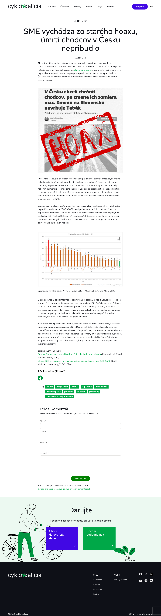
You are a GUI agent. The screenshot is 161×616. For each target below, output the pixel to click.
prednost (68, 391)
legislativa (87, 386)
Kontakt (110, 6)
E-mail (43, 431)
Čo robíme (64, 6)
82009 (50, 386)
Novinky (77, 6)
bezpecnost (62, 386)
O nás (95, 575)
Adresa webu (45, 442)
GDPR (117, 575)
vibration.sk (147, 614)
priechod (81, 391)
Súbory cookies (120, 579)
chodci (75, 386)
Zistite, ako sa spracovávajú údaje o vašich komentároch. (64, 488)
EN (151, 6)
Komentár (44, 453)
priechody (94, 391)
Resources (97, 589)
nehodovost (101, 386)
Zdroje (99, 6)
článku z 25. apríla (82, 69)
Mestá (89, 6)
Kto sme (52, 6)
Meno (43, 421)
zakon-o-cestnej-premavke (60, 396)
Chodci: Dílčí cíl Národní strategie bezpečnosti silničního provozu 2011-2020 (74, 361)
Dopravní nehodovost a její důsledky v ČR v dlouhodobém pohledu (69, 354)
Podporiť (140, 6)
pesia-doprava (54, 391)
